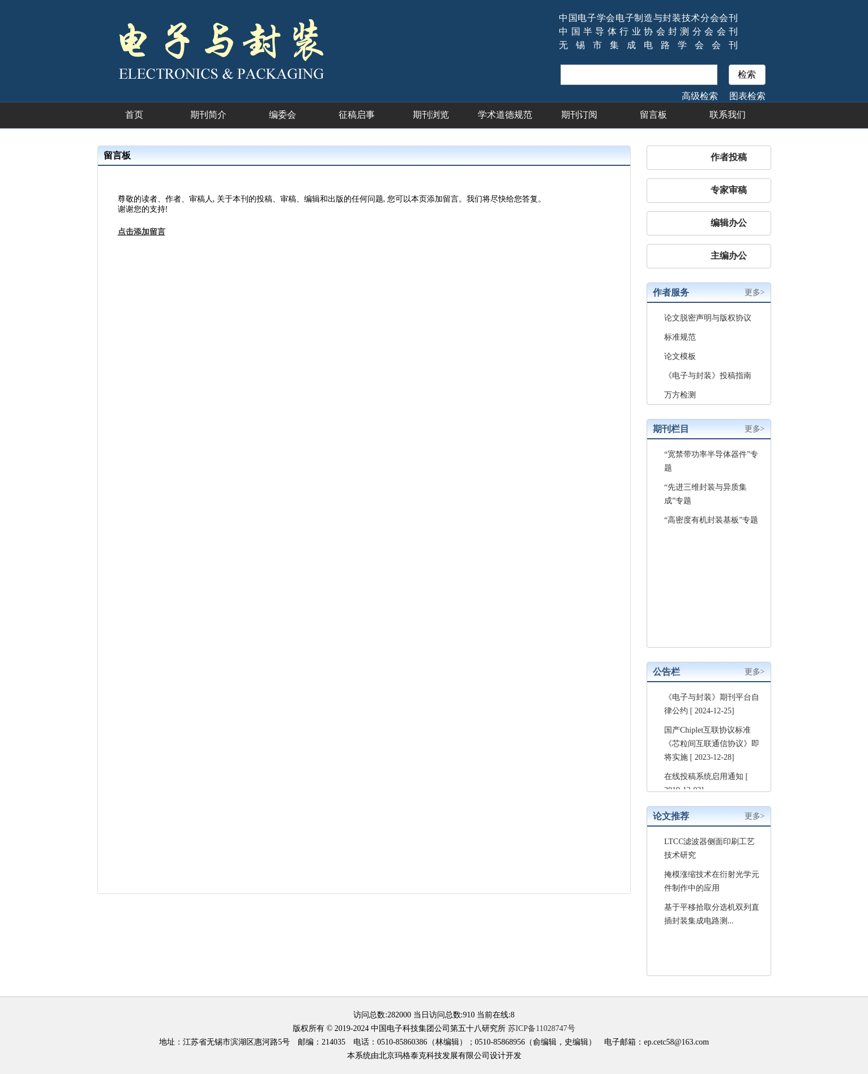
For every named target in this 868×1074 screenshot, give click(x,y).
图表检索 (747, 96)
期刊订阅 (579, 114)
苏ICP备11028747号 (541, 1028)
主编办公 (729, 255)
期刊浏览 (431, 114)
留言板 (653, 114)
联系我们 (727, 114)
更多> (755, 292)
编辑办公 (729, 223)
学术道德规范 (505, 114)
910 (468, 1015)
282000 (399, 1015)
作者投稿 (729, 157)
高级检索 (700, 96)
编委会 (282, 114)
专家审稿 (729, 190)
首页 (134, 114)
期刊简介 (208, 114)
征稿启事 (357, 114)
